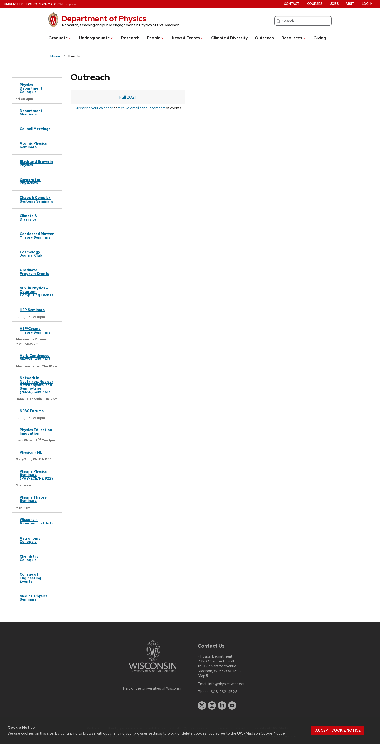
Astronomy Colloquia (30, 540)
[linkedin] (222, 705)
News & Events (188, 38)
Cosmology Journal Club (31, 254)
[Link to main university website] (152, 673)
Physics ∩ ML (31, 452)
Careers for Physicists (30, 181)
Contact (292, 4)
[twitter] (202, 705)
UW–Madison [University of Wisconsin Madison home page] (33, 4)
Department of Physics (104, 18)
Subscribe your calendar (94, 108)
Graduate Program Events (34, 272)
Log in (367, 4)
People (155, 38)
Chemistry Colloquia (29, 558)
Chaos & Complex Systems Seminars (36, 199)
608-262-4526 (223, 691)
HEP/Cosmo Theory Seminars (35, 330)
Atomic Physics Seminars (33, 145)
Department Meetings (31, 112)
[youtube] (232, 705)
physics (70, 4)
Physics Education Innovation (36, 431)
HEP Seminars (32, 309)
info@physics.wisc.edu (226, 683)
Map (203, 675)
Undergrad (96, 38)
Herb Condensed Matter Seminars (35, 357)
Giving (319, 38)
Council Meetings (35, 128)
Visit (350, 4)
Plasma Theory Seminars (33, 499)
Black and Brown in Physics (36, 163)
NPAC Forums (32, 411)
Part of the (152, 688)
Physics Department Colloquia (31, 88)
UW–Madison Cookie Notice (261, 733)
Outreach (264, 38)
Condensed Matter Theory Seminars (37, 235)
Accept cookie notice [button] (338, 730)
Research (130, 38)
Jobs (334, 4)
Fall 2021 (127, 97)
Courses (315, 4)
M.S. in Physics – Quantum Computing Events (36, 291)
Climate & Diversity (229, 38)
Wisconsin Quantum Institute (37, 521)
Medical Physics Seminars (34, 598)
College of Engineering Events (30, 578)
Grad (60, 38)
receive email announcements (141, 108)
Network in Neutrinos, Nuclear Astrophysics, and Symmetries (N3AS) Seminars (36, 385)
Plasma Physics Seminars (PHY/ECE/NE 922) (36, 475)
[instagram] (212, 705)
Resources (293, 38)
